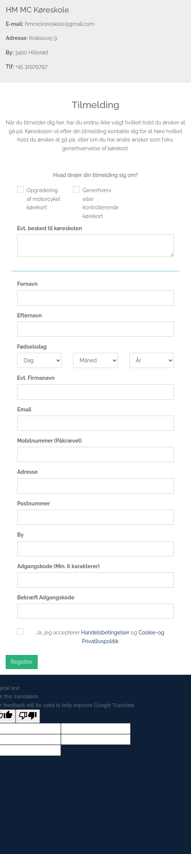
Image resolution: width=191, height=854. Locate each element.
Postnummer (33, 503)
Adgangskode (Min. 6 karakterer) (58, 566)
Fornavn (27, 284)
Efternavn (29, 315)
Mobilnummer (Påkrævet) (49, 441)
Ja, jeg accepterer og (100, 636)
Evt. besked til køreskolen (49, 228)
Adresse (27, 472)
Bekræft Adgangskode (45, 597)
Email (24, 409)
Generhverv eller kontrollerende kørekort (100, 203)
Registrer (22, 662)
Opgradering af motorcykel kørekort (43, 198)
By (20, 535)
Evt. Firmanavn (35, 378)
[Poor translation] (28, 716)
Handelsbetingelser (105, 632)
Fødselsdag (32, 347)
